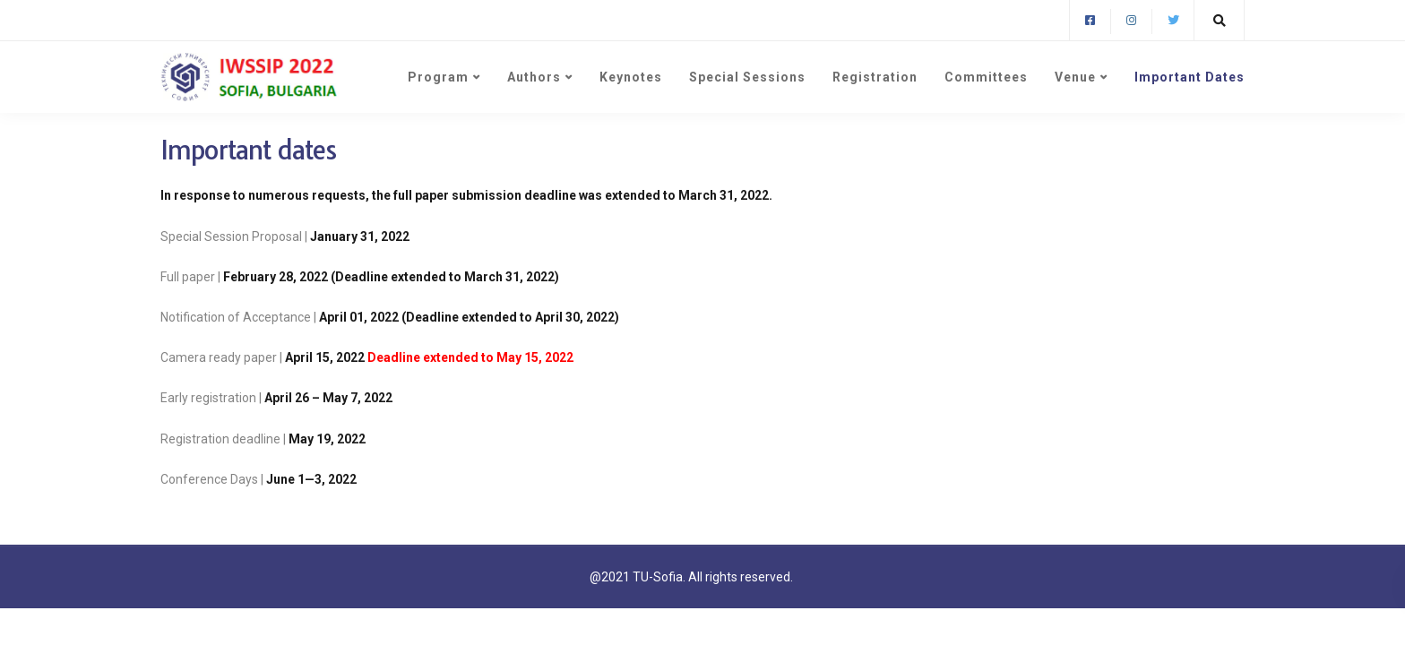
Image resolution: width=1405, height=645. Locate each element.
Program (438, 77)
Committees (986, 77)
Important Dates (1189, 77)
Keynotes (630, 77)
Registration (875, 77)
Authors (534, 77)
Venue (1075, 77)
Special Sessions (747, 77)
